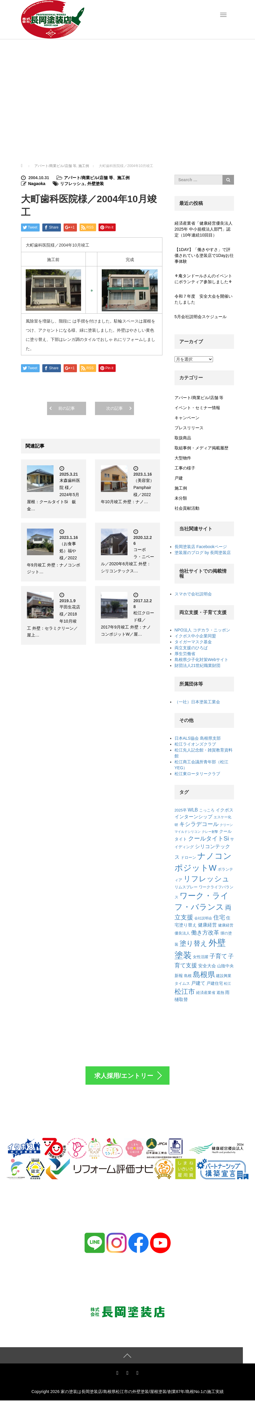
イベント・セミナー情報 (197, 407)
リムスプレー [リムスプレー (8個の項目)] (186, 887)
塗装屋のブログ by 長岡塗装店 (203, 552)
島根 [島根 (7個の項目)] (188, 976)
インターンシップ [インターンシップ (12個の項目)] (193, 816)
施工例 (123, 177)
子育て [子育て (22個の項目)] (218, 956)
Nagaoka (36, 183)
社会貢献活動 (187, 508)
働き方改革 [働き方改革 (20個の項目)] (205, 932)
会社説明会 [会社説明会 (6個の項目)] (203, 918)
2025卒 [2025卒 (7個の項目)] (181, 810)
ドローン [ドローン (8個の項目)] (188, 857)
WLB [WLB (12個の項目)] (193, 809)
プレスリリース (189, 427)
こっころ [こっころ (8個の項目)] (206, 810)
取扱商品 (183, 437)
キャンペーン (187, 417)
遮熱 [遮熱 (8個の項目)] (220, 992)
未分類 (181, 498)
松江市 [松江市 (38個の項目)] (185, 991)
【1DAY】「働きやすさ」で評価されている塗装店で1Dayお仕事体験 (204, 255)
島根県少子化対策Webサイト (202, 659)
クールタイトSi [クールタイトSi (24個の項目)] (208, 838)
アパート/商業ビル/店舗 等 (88, 177)
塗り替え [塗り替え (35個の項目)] (193, 943)
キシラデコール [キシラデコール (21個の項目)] (199, 824)
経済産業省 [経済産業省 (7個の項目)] (205, 993)
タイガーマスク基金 (193, 641)
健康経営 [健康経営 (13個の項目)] (207, 924)
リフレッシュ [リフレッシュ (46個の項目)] (206, 879)
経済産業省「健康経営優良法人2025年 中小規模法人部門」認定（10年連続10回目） (204, 229)
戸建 (179, 478)
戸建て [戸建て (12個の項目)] (198, 983)
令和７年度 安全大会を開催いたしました (204, 299)
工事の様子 (185, 468)
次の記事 (114, 408)
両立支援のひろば (191, 647)
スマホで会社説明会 (193, 594)
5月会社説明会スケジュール (201, 316)
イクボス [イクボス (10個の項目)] (224, 810)
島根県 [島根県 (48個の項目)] (204, 974)
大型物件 (183, 458)
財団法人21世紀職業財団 (198, 665)
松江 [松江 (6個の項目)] (227, 983)
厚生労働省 (185, 653)
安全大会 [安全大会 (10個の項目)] (207, 965)
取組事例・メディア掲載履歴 (201, 448)
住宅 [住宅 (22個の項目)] (219, 917)
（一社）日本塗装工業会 (197, 701)
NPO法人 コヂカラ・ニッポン (202, 630)
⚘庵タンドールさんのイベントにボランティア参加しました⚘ (203, 278)
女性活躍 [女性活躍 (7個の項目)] (200, 957)
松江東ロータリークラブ (197, 773)
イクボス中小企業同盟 (195, 636)
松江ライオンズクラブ (195, 744)
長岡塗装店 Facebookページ (201, 546)
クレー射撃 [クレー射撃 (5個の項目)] (210, 831)
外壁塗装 (95, 183)
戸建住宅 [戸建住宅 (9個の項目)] (214, 983)
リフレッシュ (72, 183)
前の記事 (66, 408)
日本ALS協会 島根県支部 (198, 738)
